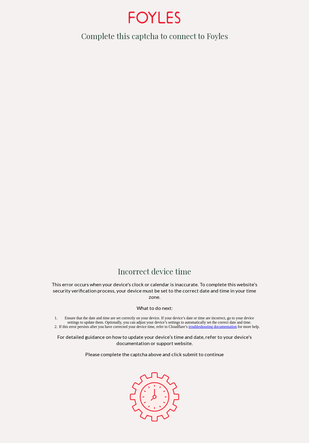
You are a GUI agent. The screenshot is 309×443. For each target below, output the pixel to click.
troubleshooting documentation (213, 327)
